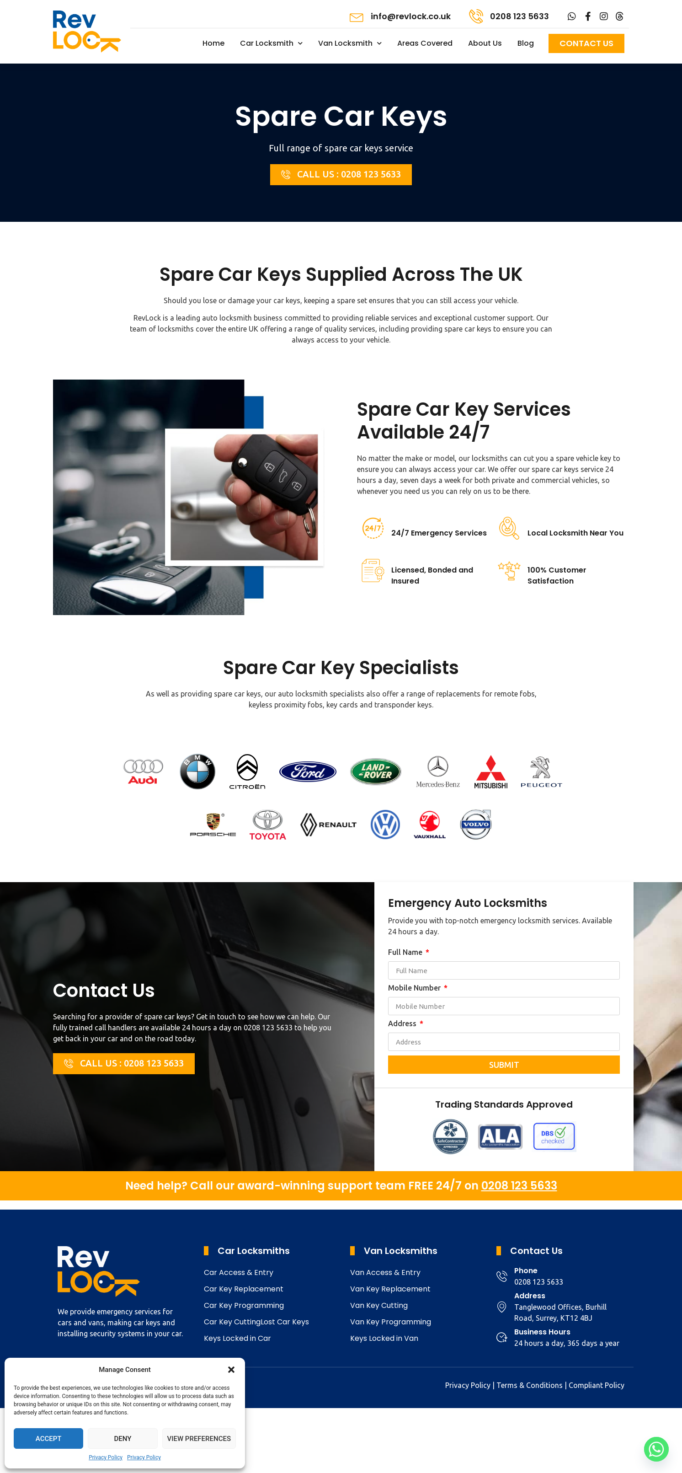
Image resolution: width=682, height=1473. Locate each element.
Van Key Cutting (379, 1305)
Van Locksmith (350, 43)
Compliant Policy (596, 1385)
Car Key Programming (244, 1305)
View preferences (199, 1439)
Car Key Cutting (232, 1322)
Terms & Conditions (529, 1385)
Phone (526, 1270)
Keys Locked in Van (384, 1338)
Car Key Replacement (243, 1289)
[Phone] (501, 1276)
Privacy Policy (106, 1457)
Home (213, 43)
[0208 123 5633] (476, 16)
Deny (122, 1439)
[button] (231, 1369)
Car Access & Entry (238, 1272)
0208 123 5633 (519, 16)
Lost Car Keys (285, 1322)
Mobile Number (415, 988)
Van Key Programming (390, 1322)
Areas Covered (425, 43)
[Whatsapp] (656, 1449)
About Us (485, 43)
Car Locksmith (271, 43)
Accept (49, 1439)
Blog (525, 43)
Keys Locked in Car (237, 1338)
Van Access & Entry (385, 1272)
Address (403, 1024)
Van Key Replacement (390, 1289)
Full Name (406, 952)
